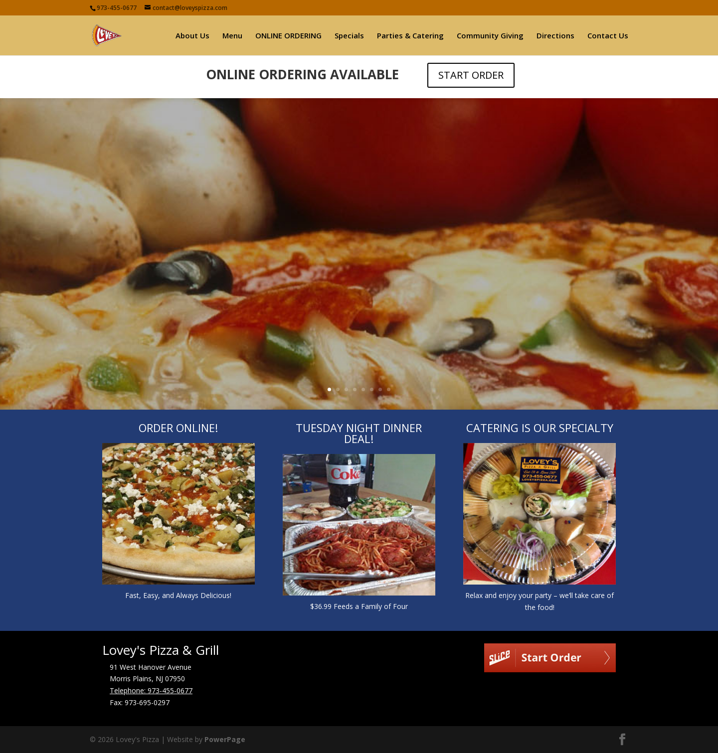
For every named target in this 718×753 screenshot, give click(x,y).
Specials (349, 36)
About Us (192, 36)
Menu (232, 36)
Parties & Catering (410, 36)
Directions (555, 36)
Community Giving (490, 36)
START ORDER (471, 75)
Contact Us (607, 36)
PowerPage (224, 739)
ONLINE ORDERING (288, 36)
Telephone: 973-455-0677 (151, 690)
